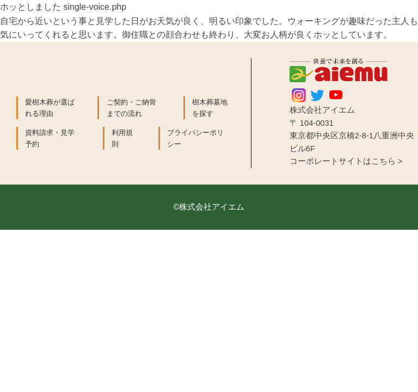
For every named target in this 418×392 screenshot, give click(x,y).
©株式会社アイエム (209, 207)
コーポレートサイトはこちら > (346, 161)
